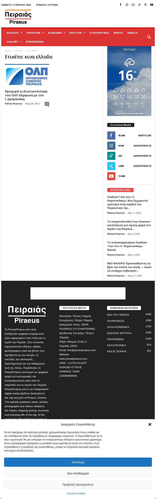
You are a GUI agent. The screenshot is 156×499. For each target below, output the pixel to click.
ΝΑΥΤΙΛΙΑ (77, 32)
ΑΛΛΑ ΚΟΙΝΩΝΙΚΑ (118, 327)
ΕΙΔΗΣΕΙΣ (15, 32)
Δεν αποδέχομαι (78, 473)
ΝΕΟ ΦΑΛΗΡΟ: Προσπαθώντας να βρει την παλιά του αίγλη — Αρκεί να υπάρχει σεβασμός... (129, 266)
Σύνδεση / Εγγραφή (47, 4)
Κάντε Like (144, 135)
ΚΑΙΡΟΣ (118, 33)
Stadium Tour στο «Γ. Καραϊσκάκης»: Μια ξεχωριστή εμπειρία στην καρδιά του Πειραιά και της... (127, 202)
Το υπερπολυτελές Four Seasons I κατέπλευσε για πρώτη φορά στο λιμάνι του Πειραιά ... (129, 225)
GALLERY (14, 41)
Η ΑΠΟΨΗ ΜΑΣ (99, 33)
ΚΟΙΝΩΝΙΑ (56, 32)
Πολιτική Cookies (76, 493)
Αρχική (8, 50)
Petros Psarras (13, 103)
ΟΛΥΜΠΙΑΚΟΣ (115, 320)
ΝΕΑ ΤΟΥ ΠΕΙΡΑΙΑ (118, 314)
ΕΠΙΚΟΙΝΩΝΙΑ (34, 41)
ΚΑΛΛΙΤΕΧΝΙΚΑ (116, 345)
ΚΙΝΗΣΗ (132, 33)
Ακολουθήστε (142, 145)
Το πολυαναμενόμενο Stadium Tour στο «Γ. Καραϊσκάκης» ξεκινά (127, 246)
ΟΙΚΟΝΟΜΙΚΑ (115, 339)
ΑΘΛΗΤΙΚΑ (35, 32)
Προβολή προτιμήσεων (78, 484)
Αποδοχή (78, 462)
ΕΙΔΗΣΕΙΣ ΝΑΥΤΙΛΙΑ (119, 333)
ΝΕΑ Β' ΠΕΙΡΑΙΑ (116, 351)
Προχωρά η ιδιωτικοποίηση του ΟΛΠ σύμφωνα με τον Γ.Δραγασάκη (26, 95)
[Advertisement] (103, 17)
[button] (150, 424)
